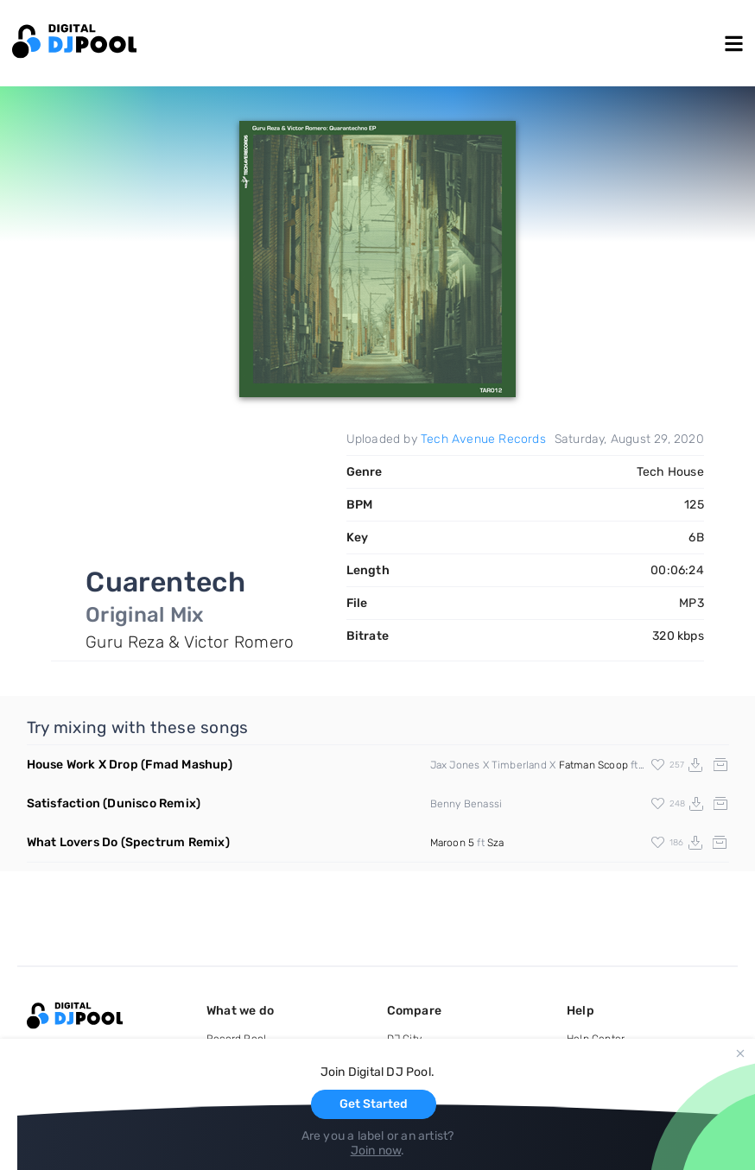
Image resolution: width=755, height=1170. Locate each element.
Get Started (373, 1104)
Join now (376, 1150)
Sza (495, 843)
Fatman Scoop (593, 765)
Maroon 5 (452, 843)
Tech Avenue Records (483, 439)
